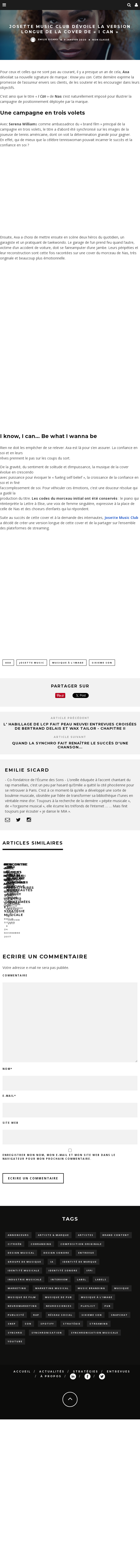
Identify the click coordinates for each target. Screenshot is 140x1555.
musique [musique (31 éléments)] (121, 1280)
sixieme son (102, 662)
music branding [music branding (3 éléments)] (91, 1280)
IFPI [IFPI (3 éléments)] (89, 1262)
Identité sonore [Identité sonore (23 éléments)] (63, 1262)
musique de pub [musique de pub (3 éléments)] (58, 1289)
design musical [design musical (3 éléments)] (21, 1245)
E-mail (9, 1088)
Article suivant (70, 737)
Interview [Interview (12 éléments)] (59, 1271)
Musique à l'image (68, 662)
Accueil (22, 1363)
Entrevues (118, 1363)
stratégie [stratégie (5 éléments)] (71, 1316)
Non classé (101, 39)
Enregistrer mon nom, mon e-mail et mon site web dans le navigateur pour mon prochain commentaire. (59, 1149)
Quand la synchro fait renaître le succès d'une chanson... (70, 745)
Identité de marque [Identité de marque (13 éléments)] (79, 1253)
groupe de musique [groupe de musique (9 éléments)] (24, 1253)
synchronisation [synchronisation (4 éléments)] (47, 1324)
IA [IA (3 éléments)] (52, 1253)
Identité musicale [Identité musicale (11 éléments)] (24, 1262)
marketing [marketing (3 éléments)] (17, 1280)
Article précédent (70, 718)
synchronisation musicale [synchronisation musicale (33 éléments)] (94, 1324)
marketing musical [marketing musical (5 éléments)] (52, 1280)
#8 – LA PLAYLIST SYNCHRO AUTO (34, 913)
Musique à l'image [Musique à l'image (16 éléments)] (96, 1289)
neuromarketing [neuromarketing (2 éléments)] (22, 1298)
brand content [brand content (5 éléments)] (115, 1227)
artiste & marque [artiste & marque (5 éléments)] (53, 1227)
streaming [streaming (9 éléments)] (99, 1316)
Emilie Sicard (44, 39)
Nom (7, 1061)
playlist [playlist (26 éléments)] (88, 1298)
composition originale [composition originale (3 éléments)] (81, 1236)
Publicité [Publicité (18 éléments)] (16, 1307)
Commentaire (15, 967)
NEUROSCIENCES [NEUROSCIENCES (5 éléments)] (59, 1298)
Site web (10, 1115)
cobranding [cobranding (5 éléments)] (41, 1236)
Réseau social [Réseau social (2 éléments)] (60, 1307)
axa (8, 662)
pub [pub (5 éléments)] (107, 1298)
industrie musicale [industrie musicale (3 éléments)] (25, 1271)
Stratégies (85, 1363)
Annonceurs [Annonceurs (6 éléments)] (18, 1227)
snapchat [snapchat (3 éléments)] (119, 1307)
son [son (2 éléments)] (28, 1316)
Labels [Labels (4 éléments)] (100, 1271)
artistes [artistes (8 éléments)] (86, 1227)
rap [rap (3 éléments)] (36, 1307)
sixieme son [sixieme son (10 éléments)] (92, 1307)
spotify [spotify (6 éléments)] (47, 1316)
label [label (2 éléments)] (81, 1271)
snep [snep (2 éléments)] (12, 1316)
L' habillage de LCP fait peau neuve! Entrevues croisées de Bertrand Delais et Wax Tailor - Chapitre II (70, 726)
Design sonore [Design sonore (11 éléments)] (56, 1245)
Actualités (51, 1363)
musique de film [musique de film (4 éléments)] (22, 1289)
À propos (51, 1368)
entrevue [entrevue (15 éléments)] (86, 1245)
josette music (31, 662)
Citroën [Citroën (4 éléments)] (15, 1236)
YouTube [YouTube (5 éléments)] (15, 1333)
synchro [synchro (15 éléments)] (15, 1324)
